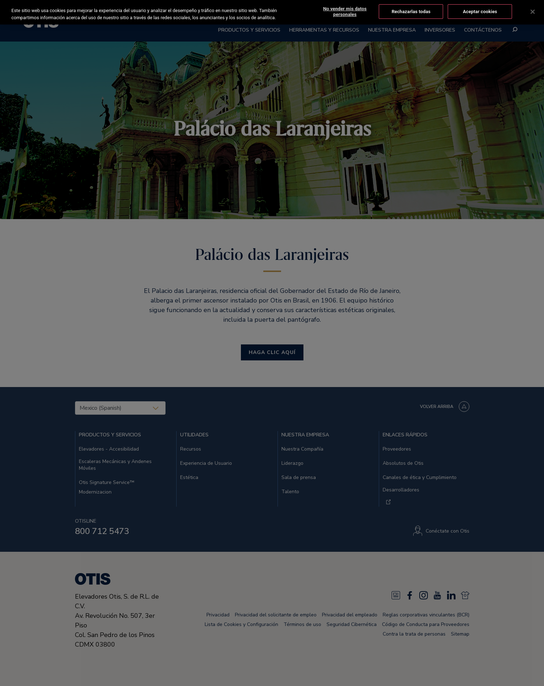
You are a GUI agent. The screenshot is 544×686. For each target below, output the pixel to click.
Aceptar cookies (480, 10)
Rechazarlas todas (411, 10)
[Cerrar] (532, 10)
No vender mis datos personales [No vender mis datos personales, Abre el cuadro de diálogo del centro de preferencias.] (345, 10)
